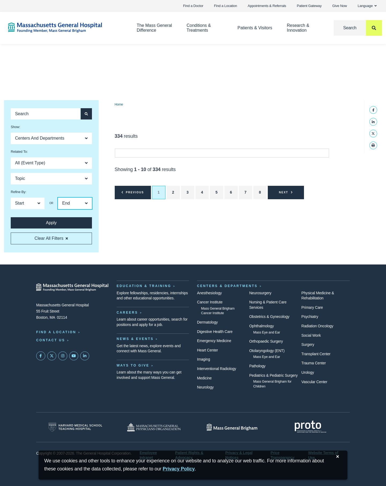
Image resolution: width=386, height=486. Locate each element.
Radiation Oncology (317, 326)
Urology (307, 372)
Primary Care (312, 307)
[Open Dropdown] (51, 138)
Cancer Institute (209, 302)
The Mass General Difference (154, 27)
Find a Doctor (193, 6)
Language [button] (367, 6)
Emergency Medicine (214, 341)
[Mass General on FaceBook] (40, 356)
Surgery (307, 344)
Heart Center (207, 350)
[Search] (358, 28)
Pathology (257, 366)
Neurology (205, 387)
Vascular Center (314, 382)
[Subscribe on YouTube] (73, 356)
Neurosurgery (260, 293)
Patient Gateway (309, 6)
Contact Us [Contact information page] (50, 340)
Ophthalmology (261, 326)
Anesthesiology (209, 293)
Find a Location (225, 6)
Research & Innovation (298, 27)
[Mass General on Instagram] (62, 356)
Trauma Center (313, 363)
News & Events (135, 339)
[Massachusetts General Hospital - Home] (72, 287)
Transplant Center (315, 354)
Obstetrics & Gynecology (269, 316)
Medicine (204, 378)
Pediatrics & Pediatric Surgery (273, 375)
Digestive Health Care (214, 331)
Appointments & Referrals (267, 6)
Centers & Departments (227, 286)
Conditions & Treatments (199, 27)
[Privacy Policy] (179, 469)
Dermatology (207, 322)
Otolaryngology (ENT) (267, 351)
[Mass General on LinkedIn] (84, 356)
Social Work (311, 335)
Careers (127, 312)
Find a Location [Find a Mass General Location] (56, 332)
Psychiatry (309, 316)
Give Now (339, 6)
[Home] (64, 27)
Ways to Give (133, 365)
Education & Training (144, 286)
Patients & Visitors (254, 28)
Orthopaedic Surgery (266, 341)
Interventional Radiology (216, 369)
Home (119, 104)
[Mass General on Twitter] (51, 356)
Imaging (203, 359)
